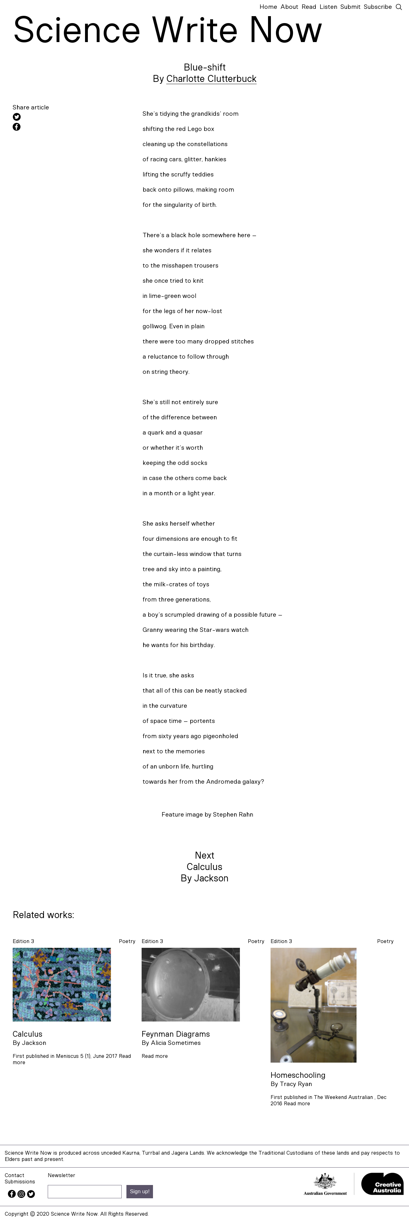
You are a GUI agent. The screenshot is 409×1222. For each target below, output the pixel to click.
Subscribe (378, 7)
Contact (14, 1175)
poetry (127, 941)
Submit (350, 7)
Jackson (34, 1043)
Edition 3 (23, 941)
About (289, 7)
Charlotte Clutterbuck (211, 79)
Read (309, 7)
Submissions (20, 1181)
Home (268, 7)
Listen (328, 7)
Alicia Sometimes (176, 1043)
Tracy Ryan (296, 1084)
